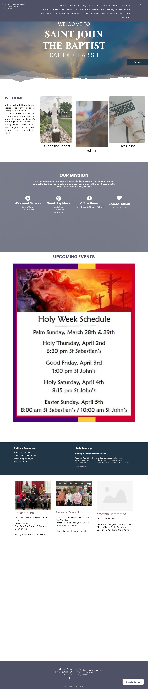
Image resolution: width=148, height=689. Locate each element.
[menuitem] (64, 5)
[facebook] (140, 5)
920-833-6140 (66, 674)
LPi (82, 686)
